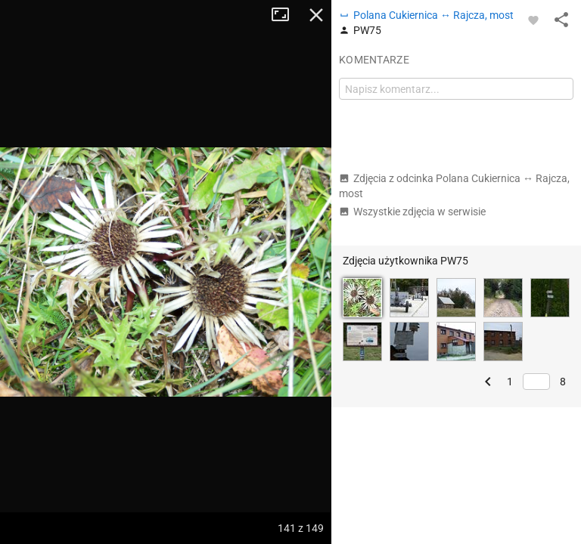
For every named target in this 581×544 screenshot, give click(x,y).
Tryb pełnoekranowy (286, 15)
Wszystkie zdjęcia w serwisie (412, 212)
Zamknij (316, 15)
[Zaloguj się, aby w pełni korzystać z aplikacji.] (533, 20)
